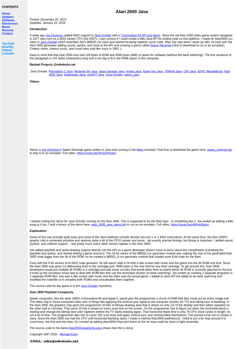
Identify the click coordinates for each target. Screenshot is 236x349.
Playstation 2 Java (61, 71)
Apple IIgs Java (153, 71)
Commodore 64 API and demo (140, 35)
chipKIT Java (95, 74)
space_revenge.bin (219, 149)
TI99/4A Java (173, 71)
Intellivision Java (75, 74)
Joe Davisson (54, 35)
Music (6, 26)
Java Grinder (102, 35)
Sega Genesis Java (111, 71)
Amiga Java (133, 71)
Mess (139, 149)
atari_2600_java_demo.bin (108, 224)
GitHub (7, 50)
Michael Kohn (69, 334)
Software (8, 20)
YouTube (8, 43)
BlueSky (8, 46)
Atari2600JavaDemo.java (85, 328)
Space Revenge (160, 45)
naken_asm (131, 74)
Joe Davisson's (52, 149)
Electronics (10, 23)
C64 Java (189, 71)
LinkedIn (8, 53)
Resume (7, 30)
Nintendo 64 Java (85, 71)
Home (6, 13)
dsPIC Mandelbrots (210, 71)
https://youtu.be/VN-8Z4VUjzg (96, 153)
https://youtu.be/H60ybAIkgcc (190, 224)
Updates (8, 16)
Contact (7, 33)
